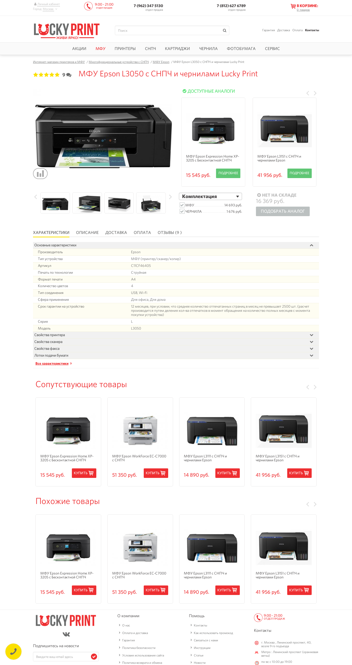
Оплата (297, 30)
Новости (200, 663)
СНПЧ (150, 48)
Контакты (312, 30)
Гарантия (268, 30)
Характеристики (51, 232)
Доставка (283, 30)
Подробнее (228, 173)
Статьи (198, 655)
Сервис (272, 48)
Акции (79, 48)
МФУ (101, 48)
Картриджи (177, 48)
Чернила (208, 48)
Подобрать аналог (283, 211)
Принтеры (125, 48)
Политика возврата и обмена (142, 663)
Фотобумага (241, 48)
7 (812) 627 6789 (231, 5)
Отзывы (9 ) (170, 232)
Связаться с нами (206, 640)
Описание (87, 232)
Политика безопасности (138, 648)
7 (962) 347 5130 (148, 5)
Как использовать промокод (213, 633)
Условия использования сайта (143, 655)
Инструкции (202, 648)
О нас (126, 625)
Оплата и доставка (135, 633)
